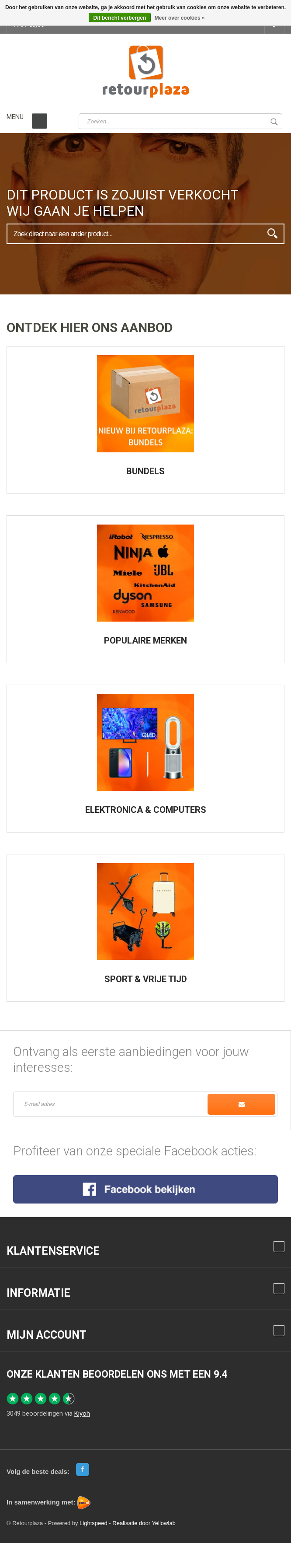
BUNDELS (145, 471)
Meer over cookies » (180, 18)
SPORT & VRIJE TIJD (145, 979)
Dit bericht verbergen (120, 18)
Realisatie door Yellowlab (144, 1523)
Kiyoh (82, 1413)
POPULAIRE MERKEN (145, 640)
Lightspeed (93, 1523)
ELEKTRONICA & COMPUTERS (145, 810)
